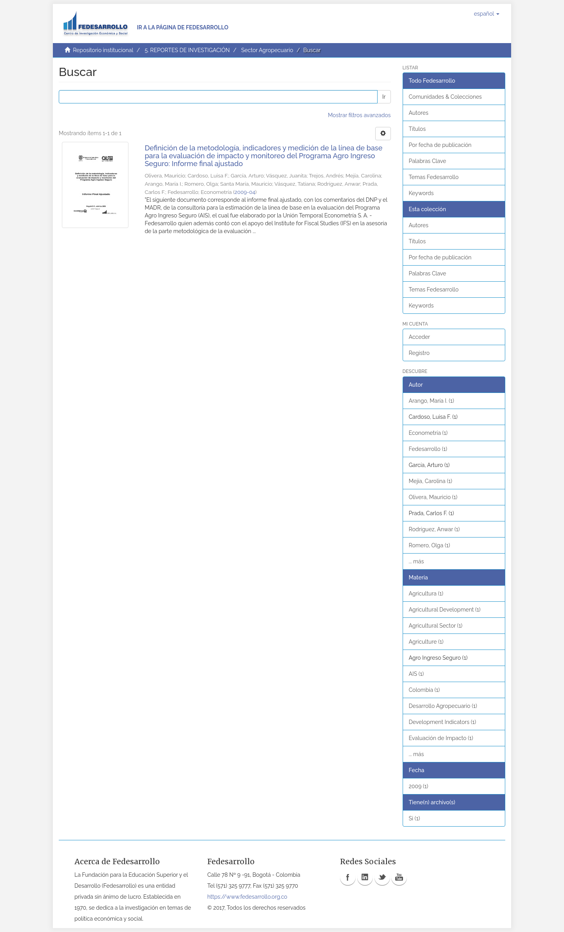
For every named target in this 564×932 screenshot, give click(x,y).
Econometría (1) (428, 433)
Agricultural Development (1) (445, 609)
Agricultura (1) (426, 593)
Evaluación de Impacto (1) (441, 738)
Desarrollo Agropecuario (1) (443, 706)
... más (416, 561)
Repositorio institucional (103, 50)
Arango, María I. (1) (431, 401)
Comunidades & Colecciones (445, 97)
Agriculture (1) (426, 642)
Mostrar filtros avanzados (359, 115)
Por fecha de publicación (440, 145)
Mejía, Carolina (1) (430, 481)
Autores (418, 113)
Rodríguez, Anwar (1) (434, 529)
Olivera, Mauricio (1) (433, 497)
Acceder (419, 337)
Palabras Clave (427, 161)
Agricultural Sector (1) (436, 626)
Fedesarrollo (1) (428, 449)
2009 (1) (418, 786)
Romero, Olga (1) (429, 545)
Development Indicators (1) (442, 722)
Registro (419, 353)
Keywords (421, 193)
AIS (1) (416, 674)
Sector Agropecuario (267, 50)
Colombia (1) (424, 690)
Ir (383, 97)
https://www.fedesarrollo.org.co (247, 897)
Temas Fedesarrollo (434, 177)
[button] (486, 14)
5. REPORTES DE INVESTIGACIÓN (187, 50)
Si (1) (414, 818)
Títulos (417, 129)
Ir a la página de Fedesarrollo (182, 27)
